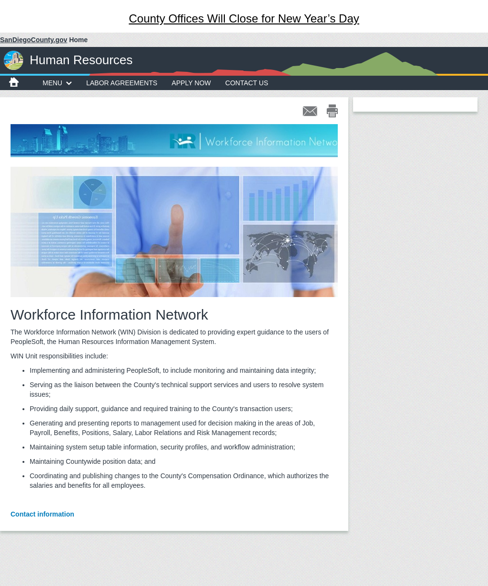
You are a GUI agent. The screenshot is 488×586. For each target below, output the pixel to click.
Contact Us (246, 83)
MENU (57, 83)
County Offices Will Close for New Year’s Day (244, 18)
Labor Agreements (121, 83)
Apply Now (191, 83)
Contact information (42, 514)
